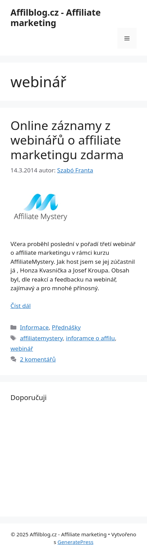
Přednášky (66, 327)
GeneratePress (75, 541)
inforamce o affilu (90, 338)
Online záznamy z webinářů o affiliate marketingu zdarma (67, 140)
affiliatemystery (41, 338)
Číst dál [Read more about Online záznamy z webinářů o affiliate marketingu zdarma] (20, 306)
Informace (34, 327)
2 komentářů (38, 359)
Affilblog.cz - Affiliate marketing (55, 17)
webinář (21, 348)
